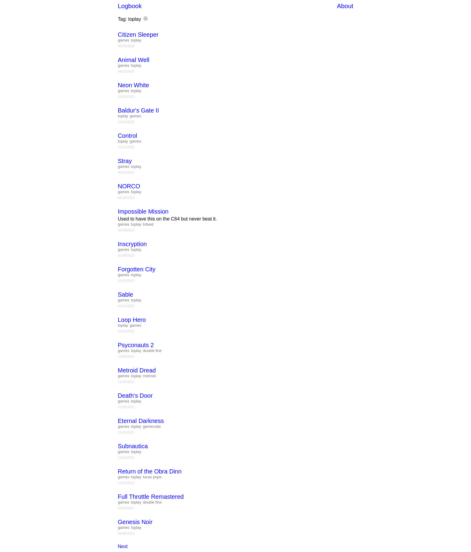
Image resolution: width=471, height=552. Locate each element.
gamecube (152, 426)
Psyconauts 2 (136, 345)
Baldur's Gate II (138, 110)
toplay (136, 40)
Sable (125, 294)
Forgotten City (137, 269)
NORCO (129, 186)
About (345, 5)
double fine (152, 350)
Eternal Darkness (141, 421)
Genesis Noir (135, 522)
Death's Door (135, 395)
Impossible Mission (143, 211)
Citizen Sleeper (138, 34)
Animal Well (133, 60)
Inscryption (132, 244)
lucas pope (152, 477)
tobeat (148, 224)
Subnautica (133, 446)
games (123, 40)
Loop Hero (132, 319)
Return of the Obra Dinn (149, 471)
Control (127, 135)
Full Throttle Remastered (151, 496)
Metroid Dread (137, 370)
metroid (149, 376)
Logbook (130, 5)
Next (123, 546)
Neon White (133, 85)
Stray (125, 161)
